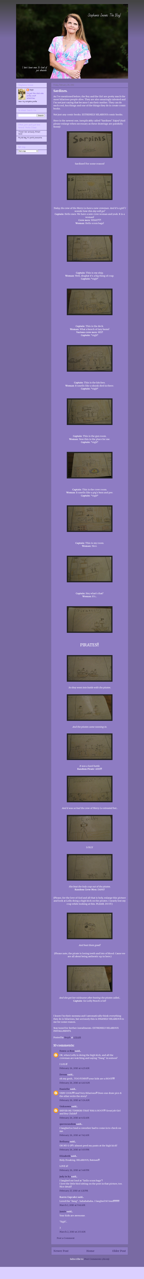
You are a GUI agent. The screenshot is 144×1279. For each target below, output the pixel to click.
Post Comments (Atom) (96, 1259)
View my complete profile (27, 101)
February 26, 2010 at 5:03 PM (74, 1149)
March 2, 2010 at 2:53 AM (72, 1231)
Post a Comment (66, 1238)
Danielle (64, 1089)
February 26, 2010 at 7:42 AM (74, 1135)
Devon (63, 1074)
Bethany (64, 1141)
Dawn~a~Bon (66, 1051)
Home (90, 1251)
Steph (31, 90)
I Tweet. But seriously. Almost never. (29, 133)
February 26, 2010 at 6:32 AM (74, 1117)
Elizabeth (64, 1156)
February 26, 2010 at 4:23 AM (74, 1068)
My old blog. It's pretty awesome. (30, 138)
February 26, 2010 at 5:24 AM (74, 1100)
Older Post (119, 1251)
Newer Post (61, 1251)
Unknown (65, 1106)
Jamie (62, 1211)
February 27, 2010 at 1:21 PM (73, 1190)
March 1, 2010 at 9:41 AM (72, 1205)
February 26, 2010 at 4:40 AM (74, 1082)
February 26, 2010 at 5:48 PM (74, 1170)
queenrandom (67, 1124)
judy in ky (65, 1176)
